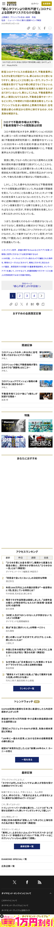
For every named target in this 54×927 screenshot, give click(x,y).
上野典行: (18, 17)
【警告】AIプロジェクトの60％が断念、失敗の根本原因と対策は (27, 730)
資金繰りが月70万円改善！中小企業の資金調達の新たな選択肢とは (27, 720)
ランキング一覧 (27, 688)
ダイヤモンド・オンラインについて (16, 893)
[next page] (41, 296)
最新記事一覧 (27, 846)
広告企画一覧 (8, 866)
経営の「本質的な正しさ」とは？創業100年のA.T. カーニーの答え (27, 749)
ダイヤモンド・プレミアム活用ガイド (15, 910)
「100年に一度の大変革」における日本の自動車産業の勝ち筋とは (27, 740)
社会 (3, 20)
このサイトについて (9, 900)
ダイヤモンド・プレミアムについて (14, 905)
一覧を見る (27, 759)
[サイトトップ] (10, 4)
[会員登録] (46, 3)
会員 (46, 557)
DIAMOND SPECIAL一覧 (14, 859)
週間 (33, 557)
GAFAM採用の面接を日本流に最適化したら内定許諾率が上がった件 (27, 710)
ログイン (35, 4)
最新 (8, 557)
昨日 (20, 557)
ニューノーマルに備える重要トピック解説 (24, 20)
